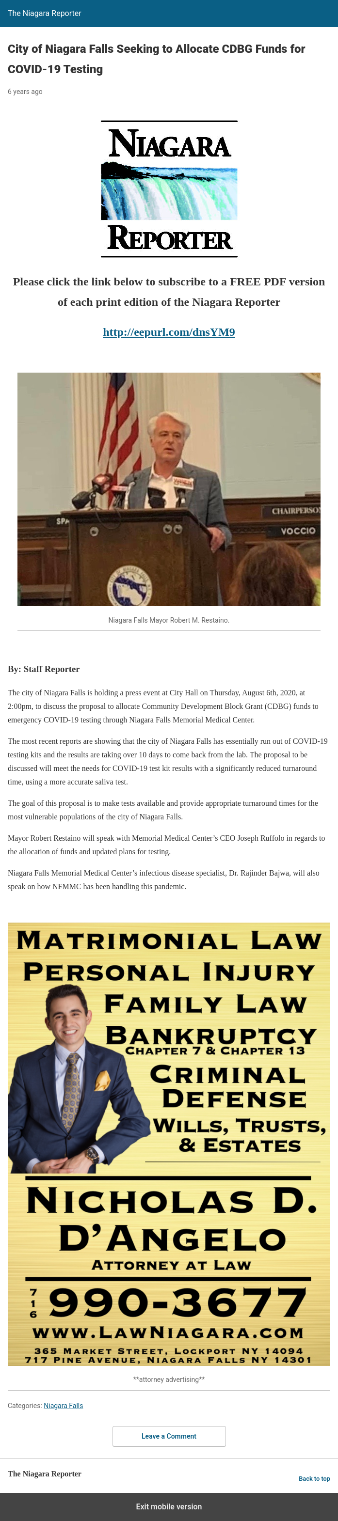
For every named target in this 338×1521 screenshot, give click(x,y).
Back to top (314, 1478)
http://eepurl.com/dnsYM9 (169, 332)
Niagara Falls (63, 1406)
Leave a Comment (169, 1436)
